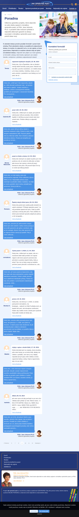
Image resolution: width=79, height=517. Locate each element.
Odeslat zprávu (53, 80)
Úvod (5, 14)
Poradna (10, 14)
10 (25, 443)
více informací (17, 481)
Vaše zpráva (51, 67)
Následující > (38, 443)
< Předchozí (6, 443)
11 (28, 443)
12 (32, 443)
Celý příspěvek (16, 78)
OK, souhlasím (44, 511)
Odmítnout (39, 514)
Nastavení (34, 511)
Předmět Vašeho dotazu (54, 62)
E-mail (50, 57)
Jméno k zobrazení (53, 51)
